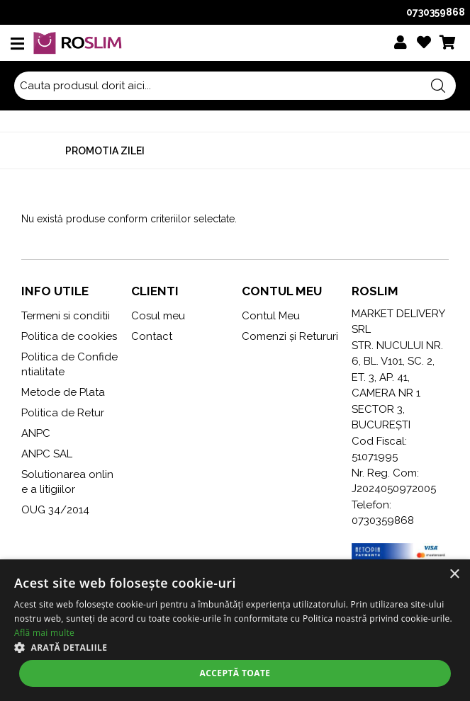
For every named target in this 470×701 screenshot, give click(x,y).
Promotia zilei (105, 150)
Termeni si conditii (65, 315)
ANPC (35, 433)
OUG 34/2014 (55, 509)
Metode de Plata (63, 392)
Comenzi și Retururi (290, 336)
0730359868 (435, 12)
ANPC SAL (46, 454)
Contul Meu (271, 315)
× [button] (454, 574)
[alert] (235, 630)
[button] (235, 647)
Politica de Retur (62, 412)
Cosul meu (158, 315)
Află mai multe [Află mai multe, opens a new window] (44, 633)
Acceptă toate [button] (235, 673)
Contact (151, 336)
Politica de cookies (69, 336)
